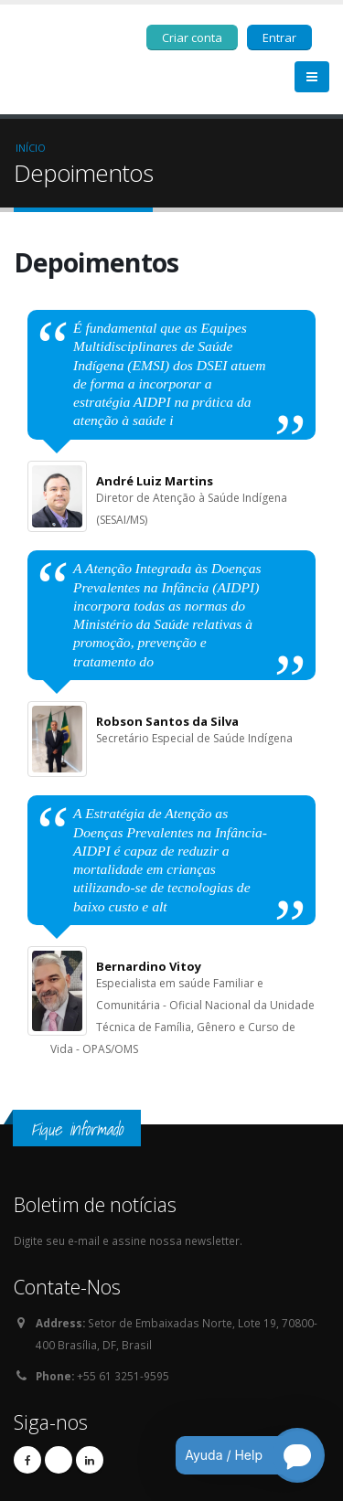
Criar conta (192, 37)
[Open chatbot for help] (236, 1455)
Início (31, 147)
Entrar (279, 37)
